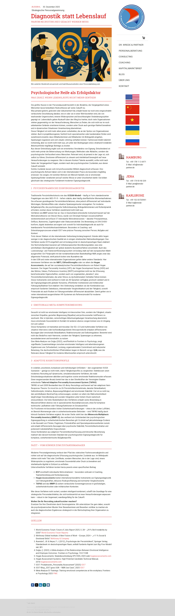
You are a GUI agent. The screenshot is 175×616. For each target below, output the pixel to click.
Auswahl (36, 7)
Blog (122, 74)
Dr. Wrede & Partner (131, 44)
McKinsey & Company (60, 538)
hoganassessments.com (100, 556)
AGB (37, 607)
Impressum (31, 607)
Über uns (124, 80)
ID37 (83, 565)
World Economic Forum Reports (54, 533)
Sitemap (29, 610)
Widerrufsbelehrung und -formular (52, 607)
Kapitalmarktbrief (130, 68)
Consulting (126, 56)
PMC (55, 573)
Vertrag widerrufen (42, 610)
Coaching (124, 62)
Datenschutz (69, 607)
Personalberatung (130, 50)
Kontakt (124, 86)
